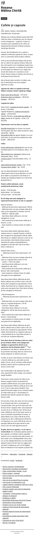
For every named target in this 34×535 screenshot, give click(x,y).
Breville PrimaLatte (8, 128)
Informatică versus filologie (12, 503)
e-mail (12, 460)
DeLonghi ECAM (6, 135)
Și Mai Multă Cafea (6, 33)
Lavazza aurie (6, 159)
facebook (19, 460)
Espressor (13, 31)
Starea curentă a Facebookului (13, 467)
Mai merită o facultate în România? (15, 469)
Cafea (2, 31)
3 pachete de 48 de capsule (19, 107)
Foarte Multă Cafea (21, 31)
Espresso (7, 31)
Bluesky (29, 454)
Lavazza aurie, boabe (8, 167)
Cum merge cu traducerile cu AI (14, 482)
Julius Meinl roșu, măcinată (10, 154)
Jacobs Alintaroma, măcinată (11, 147)
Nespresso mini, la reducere (11, 97)
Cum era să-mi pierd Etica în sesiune (15, 480)
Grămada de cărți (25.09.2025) (13, 520)
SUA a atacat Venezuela (11, 487)
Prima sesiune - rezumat (11, 473)
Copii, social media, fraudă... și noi (15, 471)
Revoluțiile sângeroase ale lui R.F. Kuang (17, 500)
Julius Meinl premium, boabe (11, 165)
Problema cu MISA (9, 498)
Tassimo (4, 99)
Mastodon (13, 454)
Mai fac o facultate (9, 523)
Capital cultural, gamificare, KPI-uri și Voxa (18, 485)
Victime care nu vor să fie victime (14, 505)
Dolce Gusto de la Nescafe (10, 95)
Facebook (22, 454)
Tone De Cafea (16, 33)
